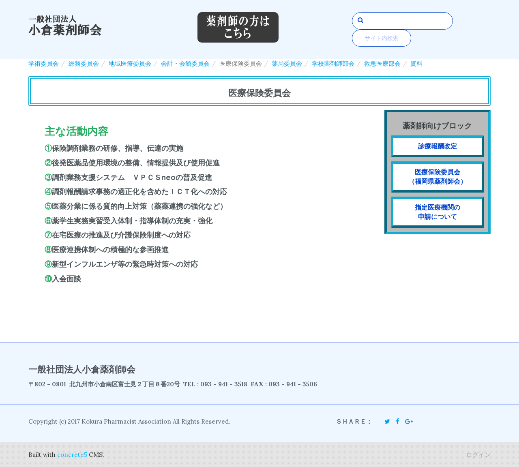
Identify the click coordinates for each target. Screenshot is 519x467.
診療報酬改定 (437, 146)
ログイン (478, 454)
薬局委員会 (287, 63)
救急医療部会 (382, 63)
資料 (416, 63)
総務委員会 (84, 63)
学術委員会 (43, 63)
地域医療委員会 (130, 63)
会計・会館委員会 (185, 63)
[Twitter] (387, 421)
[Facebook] (397, 421)
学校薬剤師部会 (333, 63)
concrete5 (72, 454)
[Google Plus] (409, 421)
